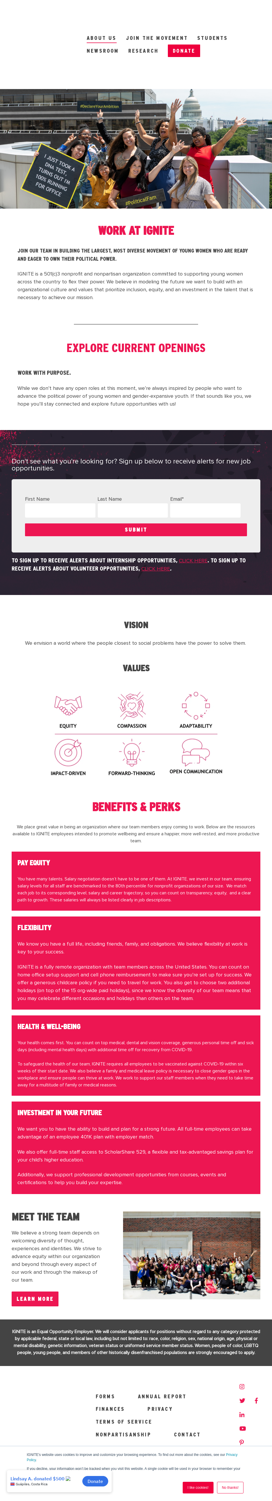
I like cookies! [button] (198, 1488)
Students (212, 13)
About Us (102, 13)
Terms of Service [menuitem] (124, 1370)
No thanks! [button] (230, 1488)
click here (193, 511)
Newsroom (103, 26)
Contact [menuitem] (187, 1383)
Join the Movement (157, 13)
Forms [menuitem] (105, 1345)
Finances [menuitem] (110, 1357)
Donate (184, 26)
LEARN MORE (35, 1249)
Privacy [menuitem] (160, 1357)
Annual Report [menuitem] (162, 1345)
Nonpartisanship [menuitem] (123, 1383)
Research (143, 26)
